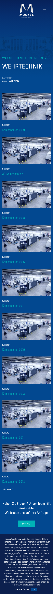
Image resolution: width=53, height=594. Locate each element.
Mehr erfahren (22, 589)
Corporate (14, 81)
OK (34, 589)
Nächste (8, 489)
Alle (4, 81)
